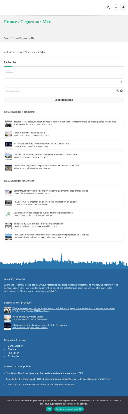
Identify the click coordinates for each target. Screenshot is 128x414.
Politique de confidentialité (69, 409)
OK (49, 409)
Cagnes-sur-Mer (27, 38)
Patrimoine (13, 356)
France (16, 38)
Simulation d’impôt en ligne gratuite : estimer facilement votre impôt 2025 (44, 373)
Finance (12, 349)
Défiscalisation (15, 345)
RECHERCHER (64, 100)
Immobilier (13, 352)
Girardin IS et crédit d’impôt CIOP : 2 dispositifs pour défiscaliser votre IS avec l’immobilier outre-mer (58, 378)
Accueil (7, 38)
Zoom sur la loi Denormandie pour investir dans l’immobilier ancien (40, 384)
